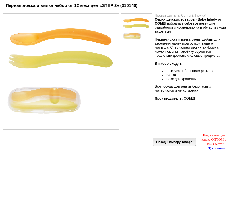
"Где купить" (217, 148)
